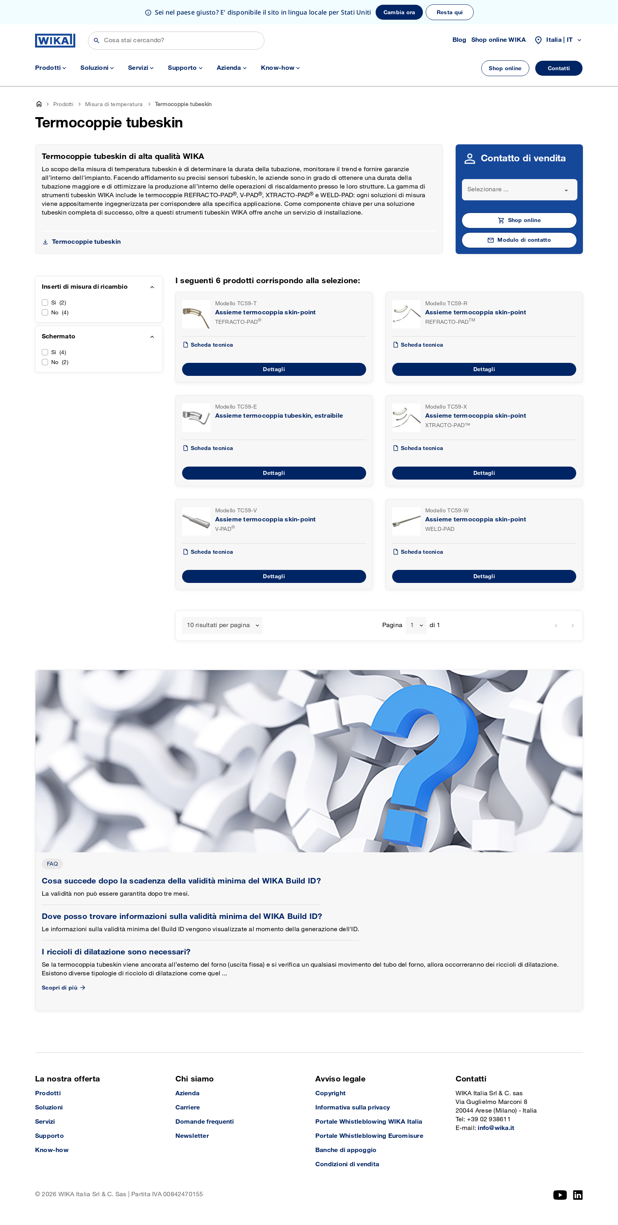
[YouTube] (560, 1195)
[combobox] (520, 189)
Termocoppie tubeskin (86, 242)
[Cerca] (176, 41)
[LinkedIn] (578, 1195)
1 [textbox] (412, 625)
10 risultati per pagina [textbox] (218, 625)
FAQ (52, 864)
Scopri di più (64, 987)
